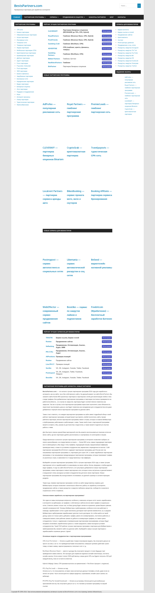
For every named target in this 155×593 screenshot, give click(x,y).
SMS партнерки (22, 71)
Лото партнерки (22, 89)
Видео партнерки (23, 84)
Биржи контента (123, 30)
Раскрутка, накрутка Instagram (128, 48)
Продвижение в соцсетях (73, 17)
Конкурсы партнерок (97, 17)
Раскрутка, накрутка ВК (126, 55)
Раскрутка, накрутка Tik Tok (127, 50)
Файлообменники (23, 105)
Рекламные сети (22, 40)
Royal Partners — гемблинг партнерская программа (132, 87)
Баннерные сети (22, 79)
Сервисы (53, 17)
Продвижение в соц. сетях (127, 45)
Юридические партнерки (25, 81)
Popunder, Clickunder (24, 66)
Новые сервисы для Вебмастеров (57, 230)
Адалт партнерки (22, 61)
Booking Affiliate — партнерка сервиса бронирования (101, 195)
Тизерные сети (22, 43)
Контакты (122, 17)
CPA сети (20, 30)
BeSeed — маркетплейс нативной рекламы (101, 263)
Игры (18, 94)
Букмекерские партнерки (25, 55)
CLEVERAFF (53, 31)
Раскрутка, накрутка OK (126, 58)
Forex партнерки (22, 63)
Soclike (48, 368)
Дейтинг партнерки (23, 58)
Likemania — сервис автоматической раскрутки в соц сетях (76, 267)
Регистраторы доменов (126, 43)
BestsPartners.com (28, 6)
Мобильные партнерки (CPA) (26, 50)
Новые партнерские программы (56, 75)
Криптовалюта (123, 37)
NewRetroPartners (55, 62)
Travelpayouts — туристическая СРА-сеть (100, 151)
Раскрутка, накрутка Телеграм (128, 63)
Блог (112, 17)
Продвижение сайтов (125, 35)
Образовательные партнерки (27, 35)
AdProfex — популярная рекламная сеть (51, 108)
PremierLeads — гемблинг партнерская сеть (100, 108)
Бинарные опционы (23, 87)
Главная (16, 17)
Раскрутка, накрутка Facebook (128, 61)
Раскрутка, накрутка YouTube (128, 53)
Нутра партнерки (22, 37)
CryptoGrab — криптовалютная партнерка (76, 151)
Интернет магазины (23, 97)
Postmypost (50, 373)
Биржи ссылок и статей (126, 32)
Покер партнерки (22, 99)
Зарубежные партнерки (25, 76)
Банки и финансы (23, 74)
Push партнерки (22, 68)
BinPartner (52, 66)
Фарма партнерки (23, 48)
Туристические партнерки (25, 102)
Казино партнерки (23, 32)
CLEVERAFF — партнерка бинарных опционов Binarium (132, 103)
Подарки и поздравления (25, 92)
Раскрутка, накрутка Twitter (127, 66)
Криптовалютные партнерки (26, 53)
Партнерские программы (34, 17)
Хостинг (120, 40)
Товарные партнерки (24, 45)
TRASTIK (49, 338)
